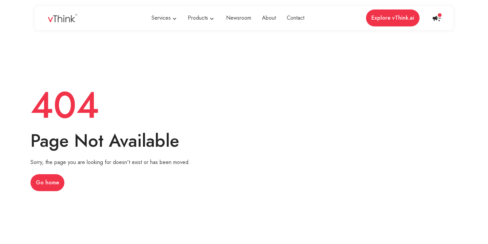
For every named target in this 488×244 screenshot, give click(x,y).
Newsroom (238, 18)
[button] (165, 18)
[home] (62, 18)
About (269, 18)
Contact (295, 18)
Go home (47, 182)
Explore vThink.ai (392, 18)
